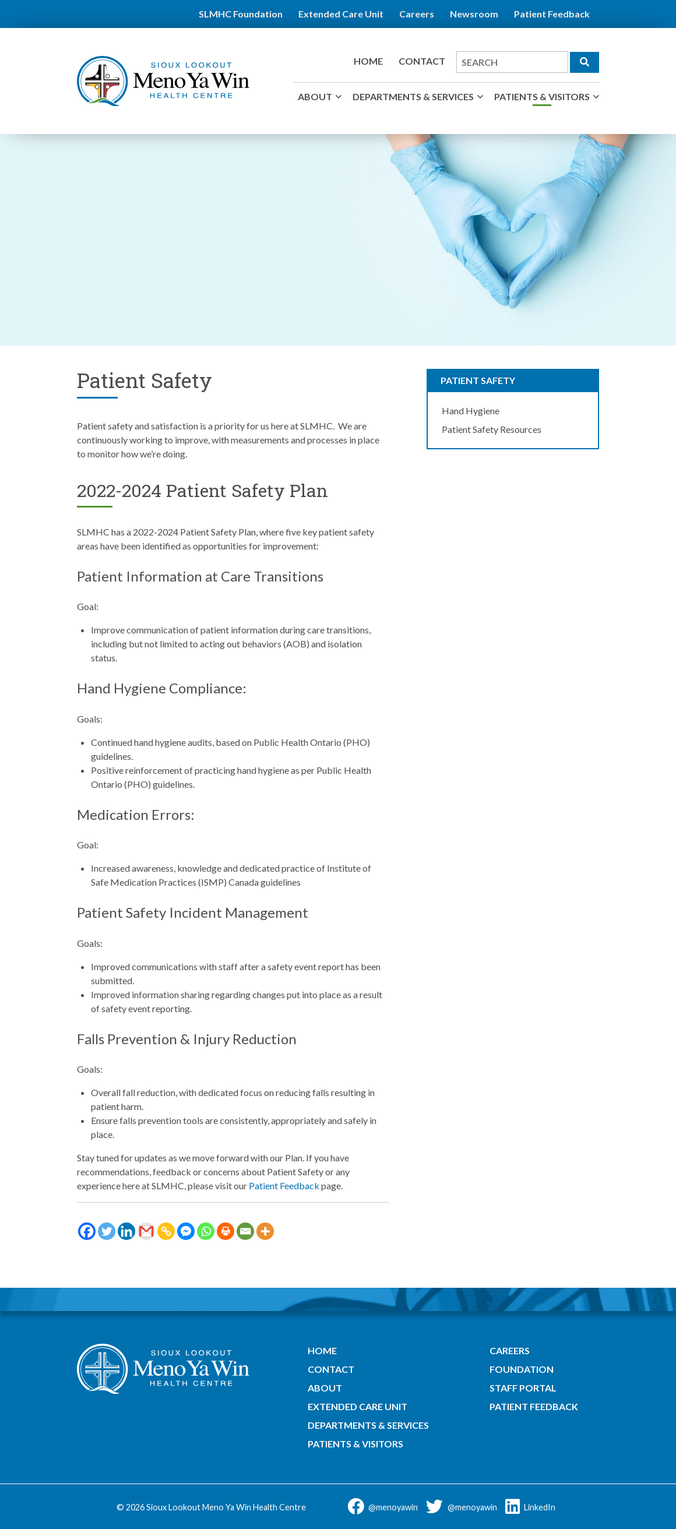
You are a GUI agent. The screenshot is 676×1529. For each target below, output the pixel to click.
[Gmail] (146, 1231)
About (315, 96)
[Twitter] (106, 1231)
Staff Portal (523, 1387)
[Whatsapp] (205, 1231)
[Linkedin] (126, 1231)
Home (368, 60)
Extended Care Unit (340, 13)
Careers (416, 13)
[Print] (225, 1231)
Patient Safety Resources (491, 429)
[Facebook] (87, 1231)
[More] (265, 1231)
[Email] (245, 1231)
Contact (422, 60)
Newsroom (474, 13)
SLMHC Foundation (241, 13)
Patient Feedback (552, 13)
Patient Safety (478, 380)
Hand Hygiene (470, 410)
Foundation (522, 1369)
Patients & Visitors (542, 96)
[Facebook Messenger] (186, 1231)
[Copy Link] (166, 1231)
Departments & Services (413, 96)
